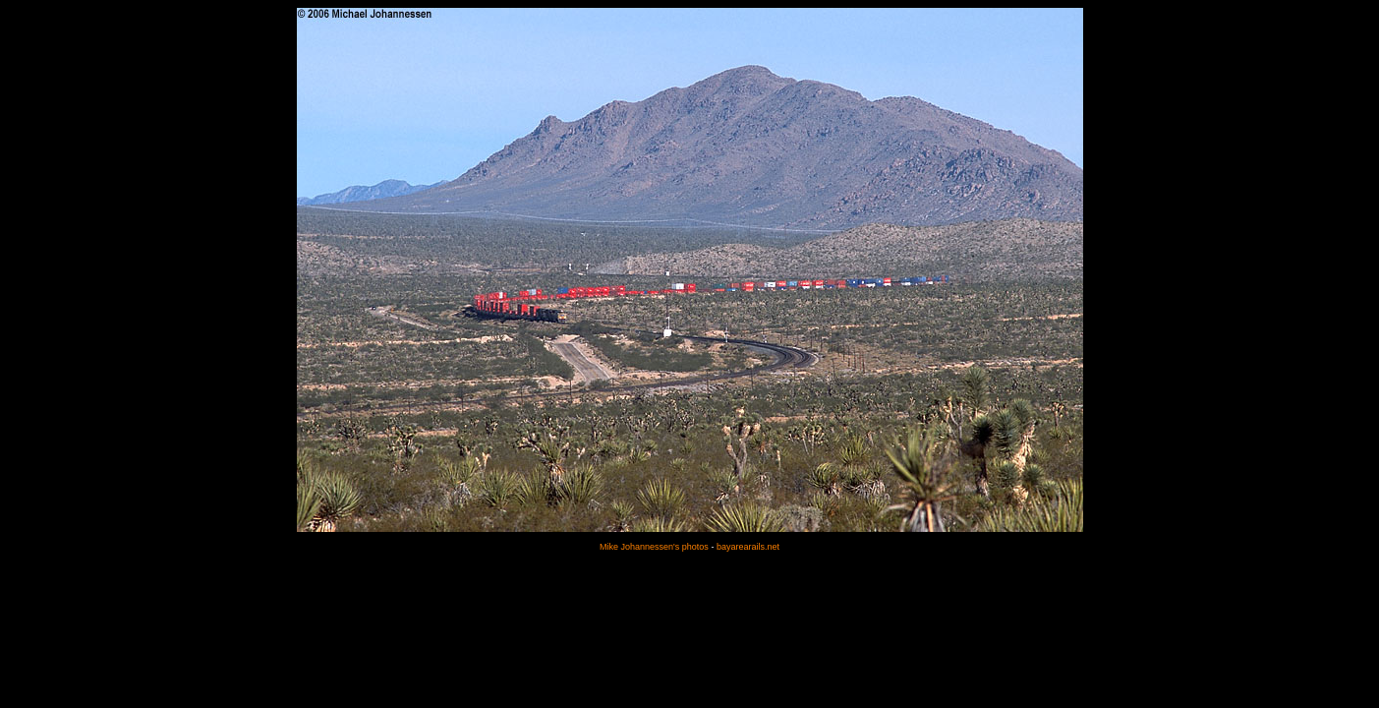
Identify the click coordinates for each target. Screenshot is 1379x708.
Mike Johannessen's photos (654, 547)
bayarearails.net (748, 547)
